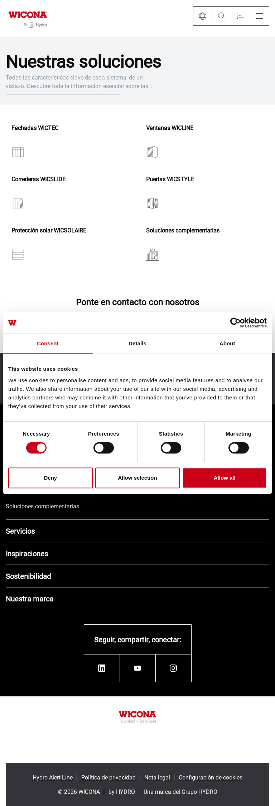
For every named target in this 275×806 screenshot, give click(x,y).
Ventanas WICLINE (169, 128)
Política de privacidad (108, 777)
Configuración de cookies (210, 777)
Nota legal (157, 777)
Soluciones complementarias (182, 230)
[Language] (202, 16)
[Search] (221, 16)
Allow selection (137, 478)
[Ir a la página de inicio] (28, 18)
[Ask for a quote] (240, 16)
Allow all (225, 478)
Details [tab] (137, 343)
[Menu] (259, 16)
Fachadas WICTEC (34, 128)
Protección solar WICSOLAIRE (48, 230)
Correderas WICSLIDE (38, 179)
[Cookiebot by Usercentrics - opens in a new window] (235, 322)
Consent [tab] (48, 343)
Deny (50, 478)
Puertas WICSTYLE (170, 179)
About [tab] (227, 343)
